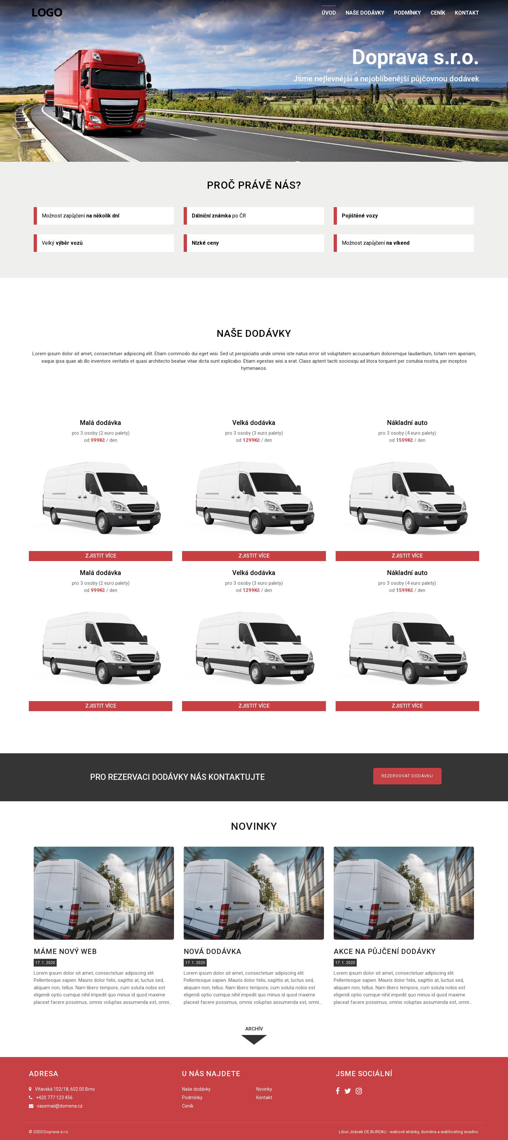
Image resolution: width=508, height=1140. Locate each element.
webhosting (452, 1131)
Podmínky (192, 1097)
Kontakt (264, 1097)
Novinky (264, 1089)
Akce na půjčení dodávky (385, 951)
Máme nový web (65, 951)
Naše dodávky (196, 1089)
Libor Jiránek (351, 1131)
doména (428, 1131)
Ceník (187, 1106)
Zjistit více (100, 556)
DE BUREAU (375, 1131)
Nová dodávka (212, 951)
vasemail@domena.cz (60, 1106)
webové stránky (404, 1131)
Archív (254, 1029)
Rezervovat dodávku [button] (407, 775)
